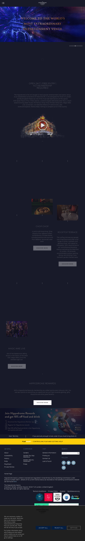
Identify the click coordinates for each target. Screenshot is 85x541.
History (6, 458)
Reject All (59, 528)
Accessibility (8, 455)
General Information (49, 453)
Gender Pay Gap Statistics (28, 456)
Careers (26, 453)
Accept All (43, 528)
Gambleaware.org (73, 491)
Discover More (42, 248)
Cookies (62, 491)
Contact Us (46, 458)
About (6, 453)
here (15, 481)
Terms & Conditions (39, 491)
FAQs (6, 461)
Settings (73, 528)
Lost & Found (46, 461)
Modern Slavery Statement (28, 460)
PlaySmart (7, 464)
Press (25, 464)
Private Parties (9, 467)
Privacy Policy (53, 491)
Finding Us (46, 455)
